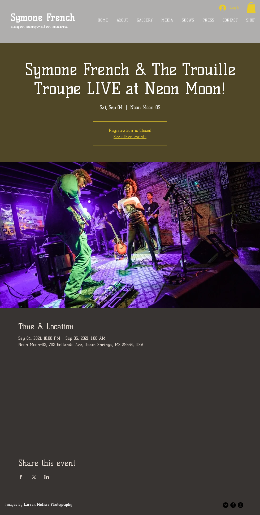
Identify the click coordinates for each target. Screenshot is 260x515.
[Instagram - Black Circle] (240, 505)
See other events (130, 136)
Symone (26, 17)
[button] (251, 7)
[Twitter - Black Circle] (225, 505)
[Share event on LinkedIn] (46, 477)
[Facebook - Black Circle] (233, 505)
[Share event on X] (33, 477)
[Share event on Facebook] (20, 477)
